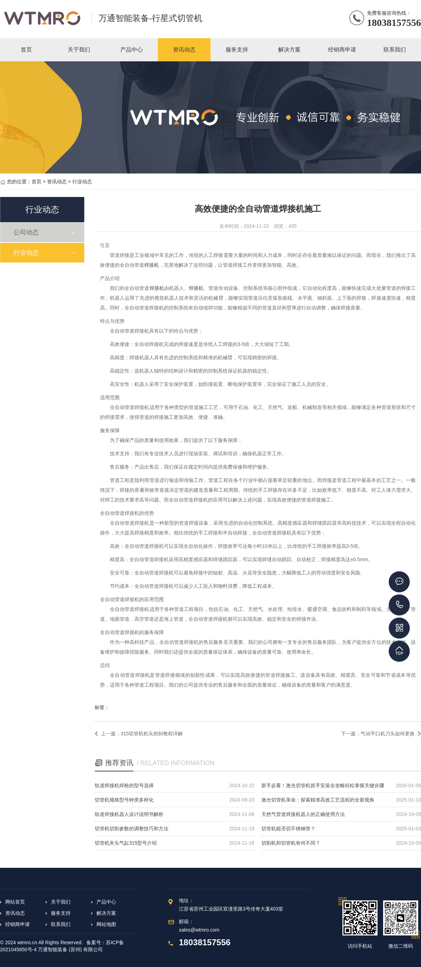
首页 (36, 181)
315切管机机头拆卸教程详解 (152, 733)
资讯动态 (57, 181)
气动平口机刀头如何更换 (388, 733)
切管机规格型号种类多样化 (124, 800)
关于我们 (61, 902)
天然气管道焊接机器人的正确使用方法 (303, 814)
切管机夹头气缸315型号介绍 (126, 843)
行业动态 (82, 181)
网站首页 (15, 902)
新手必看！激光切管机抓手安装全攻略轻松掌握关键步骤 (322, 785)
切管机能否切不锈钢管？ (288, 828)
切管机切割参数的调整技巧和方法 (131, 828)
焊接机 (151, 265)
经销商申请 (17, 924)
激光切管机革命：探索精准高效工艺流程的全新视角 (317, 800)
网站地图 (106, 924)
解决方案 (106, 913)
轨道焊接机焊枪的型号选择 (124, 785)
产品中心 (106, 902)
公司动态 (27, 232)
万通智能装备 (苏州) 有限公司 (70, 949)
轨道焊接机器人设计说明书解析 (129, 814)
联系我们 (61, 924)
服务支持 (61, 913)
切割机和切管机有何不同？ (290, 843)
